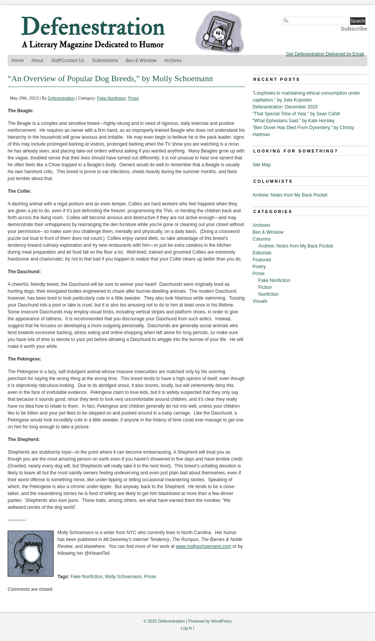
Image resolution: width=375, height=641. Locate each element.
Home (17, 60)
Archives (173, 60)
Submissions (105, 60)
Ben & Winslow (141, 60)
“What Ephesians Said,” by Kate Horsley (293, 120)
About (37, 60)
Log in (186, 628)
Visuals (260, 301)
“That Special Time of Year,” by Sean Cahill (296, 113)
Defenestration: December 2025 (285, 107)
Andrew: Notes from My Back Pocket (290, 195)
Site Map (262, 164)
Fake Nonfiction (111, 98)
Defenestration (61, 98)
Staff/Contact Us (67, 60)
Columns (262, 239)
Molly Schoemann (123, 576)
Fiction (265, 287)
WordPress (221, 621)
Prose (133, 98)
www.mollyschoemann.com (204, 546)
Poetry (259, 266)
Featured (262, 259)
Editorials (262, 253)
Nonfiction (268, 294)
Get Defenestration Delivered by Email (325, 54)
